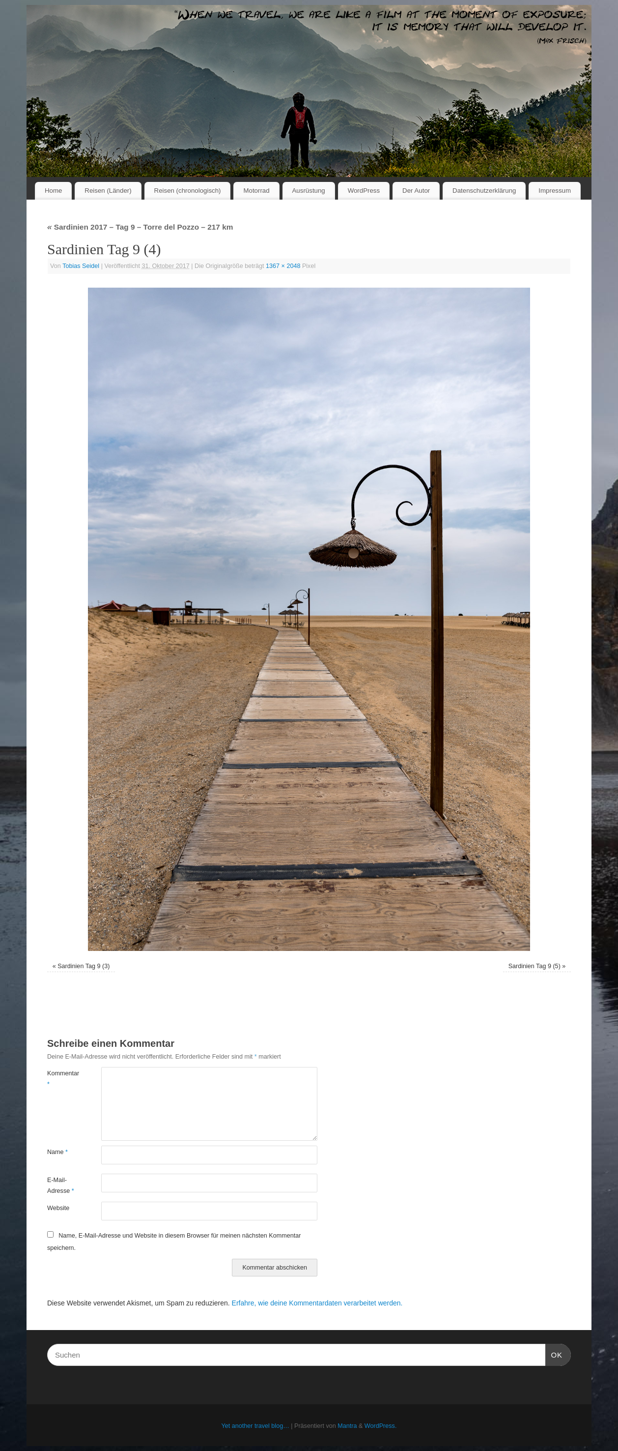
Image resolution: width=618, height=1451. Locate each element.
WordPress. (381, 1425)
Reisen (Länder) (107, 190)
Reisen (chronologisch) (187, 190)
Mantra (347, 1425)
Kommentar (60, 1078)
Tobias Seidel (80, 266)
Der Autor (416, 190)
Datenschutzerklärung (484, 190)
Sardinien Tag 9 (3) (83, 966)
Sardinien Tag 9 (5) (534, 966)
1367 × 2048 (283, 266)
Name (57, 1152)
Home (53, 190)
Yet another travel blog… (255, 1425)
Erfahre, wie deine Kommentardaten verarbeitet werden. (317, 1303)
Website (58, 1208)
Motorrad (256, 190)
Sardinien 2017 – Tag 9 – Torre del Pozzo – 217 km (140, 227)
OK (554, 1353)
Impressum (554, 190)
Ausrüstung (308, 190)
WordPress (364, 190)
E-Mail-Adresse (60, 1185)
